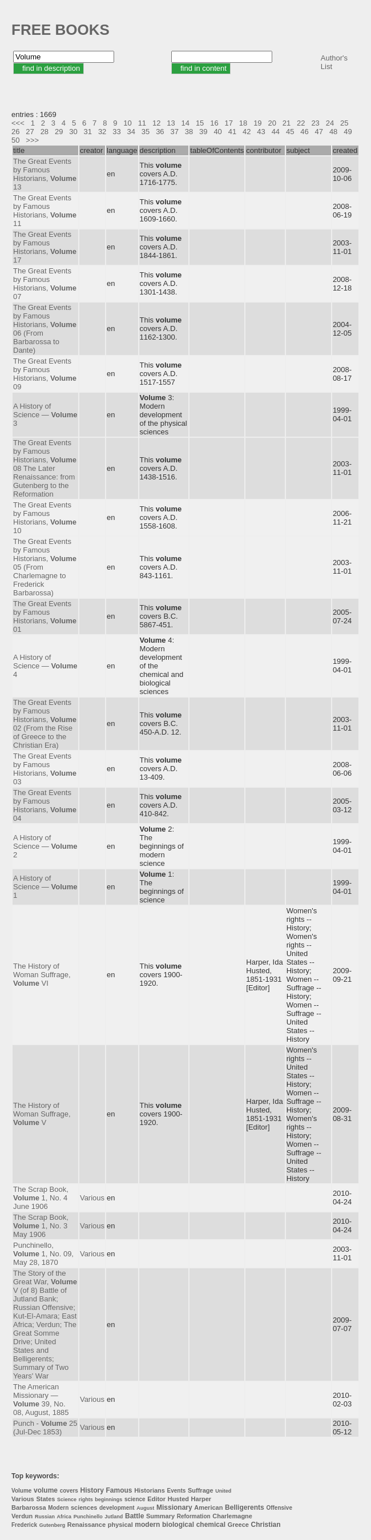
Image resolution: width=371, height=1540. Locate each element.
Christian (266, 1525)
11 (142, 123)
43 (261, 131)
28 (45, 131)
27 (30, 131)
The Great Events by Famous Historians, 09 (44, 374)
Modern (58, 1508)
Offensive (279, 1508)
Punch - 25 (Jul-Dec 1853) (45, 1427)
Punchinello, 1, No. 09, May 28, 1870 (43, 1254)
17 (229, 123)
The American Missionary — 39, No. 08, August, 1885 (41, 1399)
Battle (134, 1516)
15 (200, 123)
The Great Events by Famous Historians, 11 (44, 210)
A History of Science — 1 (45, 887)
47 (319, 131)
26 (15, 131)
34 (131, 131)
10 (127, 123)
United (223, 1491)
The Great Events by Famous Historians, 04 (44, 805)
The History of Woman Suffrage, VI (42, 974)
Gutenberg (52, 1525)
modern (147, 1525)
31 (88, 131)
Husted (178, 1498)
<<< (18, 123)
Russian (45, 1516)
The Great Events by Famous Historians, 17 (44, 247)
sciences (84, 1507)
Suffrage (200, 1490)
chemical (210, 1525)
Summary (160, 1516)
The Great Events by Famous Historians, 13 (44, 174)
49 (348, 131)
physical (120, 1524)
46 (304, 131)
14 (185, 123)
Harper (201, 1498)
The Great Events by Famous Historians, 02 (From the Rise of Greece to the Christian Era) (44, 723)
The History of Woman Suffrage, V (42, 1114)
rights (86, 1499)
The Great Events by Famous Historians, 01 (44, 616)
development (117, 1508)
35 (146, 131)
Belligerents (244, 1507)
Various (92, 1198)
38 (189, 131)
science (135, 1499)
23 (315, 123)
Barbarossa (28, 1507)
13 (171, 123)
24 (330, 123)
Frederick (24, 1525)
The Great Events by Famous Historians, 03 (44, 769)
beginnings (108, 1499)
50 (15, 140)
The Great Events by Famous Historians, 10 (44, 518)
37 (174, 131)
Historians (149, 1490)
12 (156, 123)
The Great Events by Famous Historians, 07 (44, 284)
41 (232, 131)
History (92, 1490)
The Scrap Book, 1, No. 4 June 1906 (40, 1198)
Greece (238, 1524)
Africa (64, 1516)
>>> (32, 140)
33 (116, 131)
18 (243, 123)
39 (203, 131)
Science (66, 1499)
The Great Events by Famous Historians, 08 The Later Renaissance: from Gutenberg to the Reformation (44, 468)
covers (69, 1490)
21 (287, 123)
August (145, 1508)
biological (178, 1525)
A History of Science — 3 (45, 415)
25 (344, 123)
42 (247, 131)
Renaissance (86, 1524)
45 (290, 131)
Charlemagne (232, 1516)
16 (214, 123)
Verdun (22, 1516)
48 (333, 131)
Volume (21, 1490)
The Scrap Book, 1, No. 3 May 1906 (40, 1226)
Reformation (194, 1516)
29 (59, 131)
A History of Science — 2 (45, 846)
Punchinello (88, 1516)
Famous (119, 1490)
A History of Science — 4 (45, 666)
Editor (156, 1498)
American (208, 1507)
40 (217, 131)
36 (160, 131)
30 (73, 131)
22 (301, 123)
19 (257, 123)
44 (276, 131)
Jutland (113, 1516)
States (45, 1498)
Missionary (174, 1507)
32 (102, 131)
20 (272, 123)
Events (176, 1490)
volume (46, 1490)
